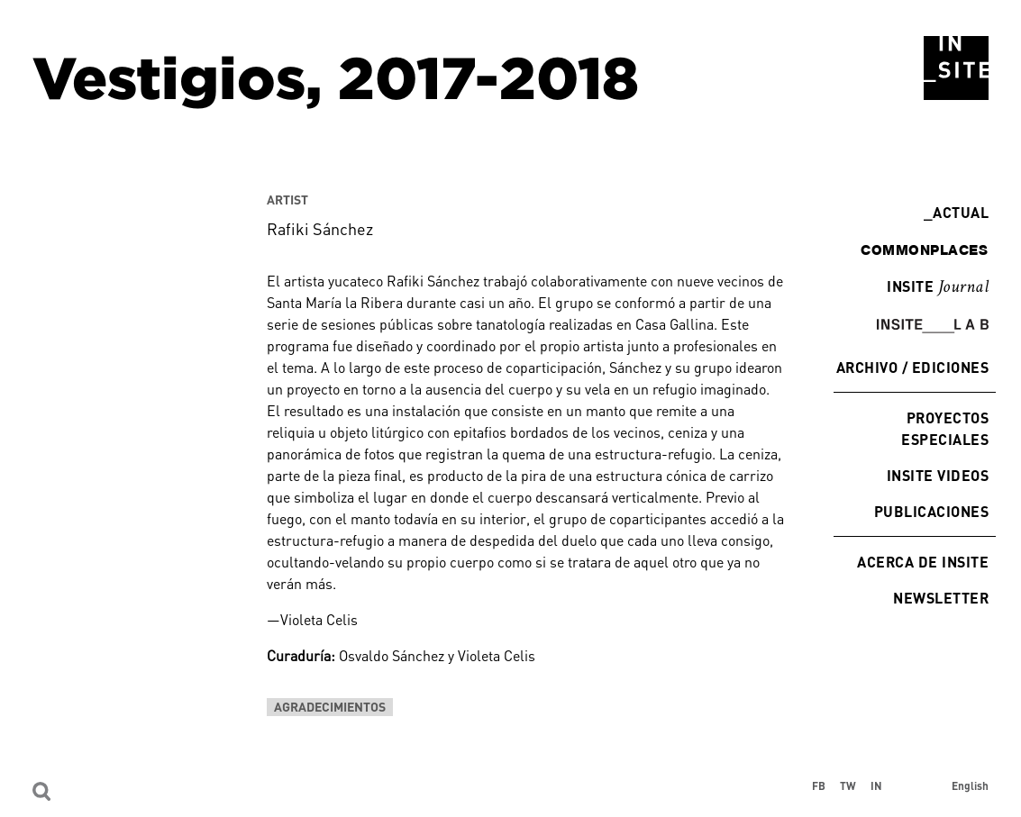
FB (818, 785)
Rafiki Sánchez (320, 229)
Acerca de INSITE (923, 561)
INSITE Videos (938, 475)
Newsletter (941, 597)
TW (848, 785)
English (970, 785)
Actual (956, 212)
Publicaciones (931, 511)
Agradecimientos (330, 706)
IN (876, 785)
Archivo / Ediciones (912, 367)
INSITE (938, 287)
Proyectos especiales (945, 428)
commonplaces (924, 250)
